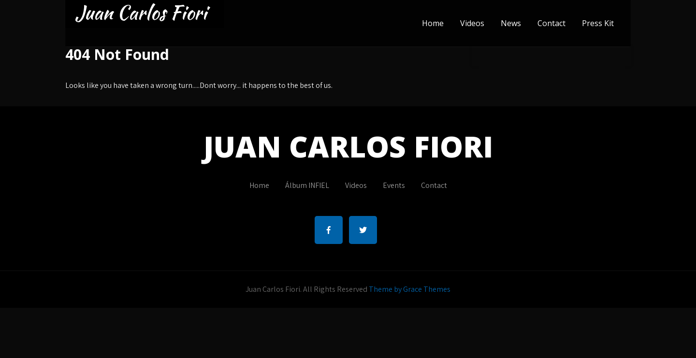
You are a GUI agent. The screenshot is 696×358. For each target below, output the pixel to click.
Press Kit (598, 23)
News (511, 23)
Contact (551, 23)
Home (433, 23)
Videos (472, 23)
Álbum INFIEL (307, 185)
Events (394, 185)
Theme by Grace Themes (409, 289)
